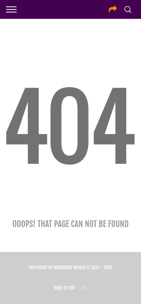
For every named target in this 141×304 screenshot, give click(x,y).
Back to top (70, 288)
